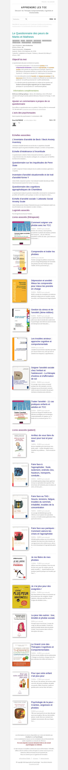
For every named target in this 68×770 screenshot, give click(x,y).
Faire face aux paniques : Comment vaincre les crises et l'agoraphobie (43, 531)
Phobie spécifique (26, 42)
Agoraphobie (16, 40)
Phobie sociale (16, 42)
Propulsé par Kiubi (34, 764)
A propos (35, 758)
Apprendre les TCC (34, 7)
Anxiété (23, 40)
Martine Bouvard (46, 40)
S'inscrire (44, 2)
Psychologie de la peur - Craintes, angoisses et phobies (42, 705)
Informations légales (24, 758)
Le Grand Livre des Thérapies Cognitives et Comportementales (42, 647)
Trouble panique (36, 42)
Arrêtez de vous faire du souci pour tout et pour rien (42, 438)
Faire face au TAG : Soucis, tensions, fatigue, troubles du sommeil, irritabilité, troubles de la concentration (43, 502)
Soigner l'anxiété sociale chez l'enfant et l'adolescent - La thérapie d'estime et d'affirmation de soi (43, 373)
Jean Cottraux (37, 40)
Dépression (29, 40)
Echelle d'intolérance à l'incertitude (28, 151)
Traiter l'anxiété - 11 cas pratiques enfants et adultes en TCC (42, 404)
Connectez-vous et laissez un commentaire (34, 109)
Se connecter (51, 2)
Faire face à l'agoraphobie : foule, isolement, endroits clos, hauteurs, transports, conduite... (42, 470)
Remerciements (45, 758)
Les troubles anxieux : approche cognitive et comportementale (41, 341)
